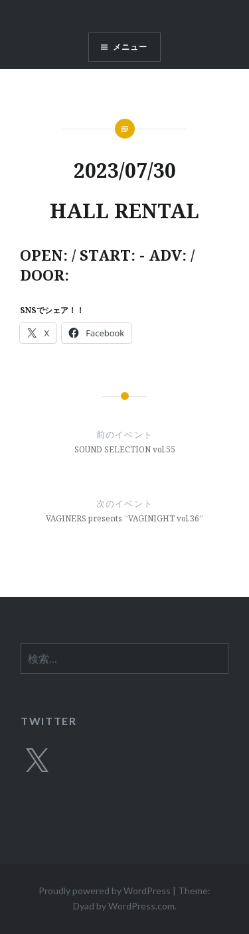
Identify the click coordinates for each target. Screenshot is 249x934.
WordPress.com (141, 905)
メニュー (130, 47)
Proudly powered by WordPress (105, 890)
